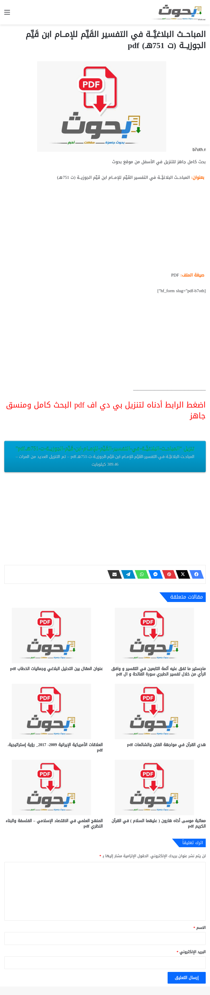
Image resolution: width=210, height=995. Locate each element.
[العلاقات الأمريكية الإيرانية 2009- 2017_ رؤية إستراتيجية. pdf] (53, 711)
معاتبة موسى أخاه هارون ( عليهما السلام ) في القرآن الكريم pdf (159, 823)
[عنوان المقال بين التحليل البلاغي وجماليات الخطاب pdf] (53, 635)
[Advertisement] (105, 229)
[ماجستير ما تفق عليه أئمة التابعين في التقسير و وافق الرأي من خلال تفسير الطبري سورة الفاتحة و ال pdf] (156, 635)
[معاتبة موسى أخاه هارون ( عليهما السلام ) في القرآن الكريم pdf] (156, 787)
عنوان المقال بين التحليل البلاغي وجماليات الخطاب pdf (56, 669)
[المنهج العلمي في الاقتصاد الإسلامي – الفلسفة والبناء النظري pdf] (53, 787)
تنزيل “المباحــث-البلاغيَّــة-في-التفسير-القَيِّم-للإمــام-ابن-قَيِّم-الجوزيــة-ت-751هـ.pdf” (105, 456)
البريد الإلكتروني (191, 951)
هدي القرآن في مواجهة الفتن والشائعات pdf (166, 745)
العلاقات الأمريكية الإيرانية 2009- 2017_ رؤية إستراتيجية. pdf (55, 747)
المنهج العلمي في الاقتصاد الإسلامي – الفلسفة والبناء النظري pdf (54, 823)
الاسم (199, 927)
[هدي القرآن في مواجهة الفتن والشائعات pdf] (156, 711)
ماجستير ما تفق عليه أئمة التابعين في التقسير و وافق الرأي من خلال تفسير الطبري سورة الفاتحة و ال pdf (158, 671)
